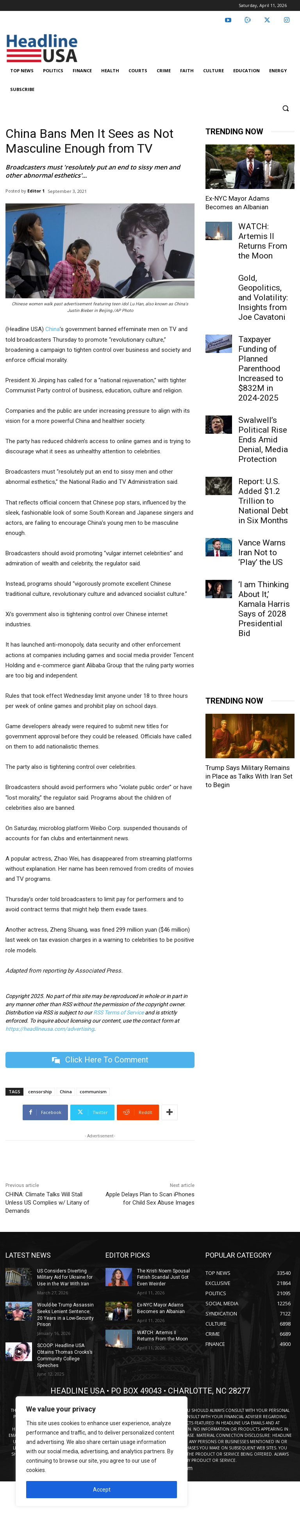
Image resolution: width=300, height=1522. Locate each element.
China (52, 329)
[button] (285, 108)
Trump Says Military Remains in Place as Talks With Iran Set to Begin (249, 776)
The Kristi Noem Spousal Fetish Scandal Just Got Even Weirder (163, 1277)
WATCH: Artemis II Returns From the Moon (262, 241)
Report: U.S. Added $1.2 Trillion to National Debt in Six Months (263, 501)
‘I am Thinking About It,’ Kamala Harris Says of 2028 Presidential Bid (264, 609)
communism (93, 1091)
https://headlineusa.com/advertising (49, 1029)
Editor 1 (36, 191)
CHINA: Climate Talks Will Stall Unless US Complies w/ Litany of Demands (47, 1202)
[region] (102, 1451)
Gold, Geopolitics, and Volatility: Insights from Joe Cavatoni (263, 297)
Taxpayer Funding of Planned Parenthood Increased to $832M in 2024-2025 (260, 369)
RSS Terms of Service (118, 1012)
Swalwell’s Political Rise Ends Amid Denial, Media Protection (263, 439)
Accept (102, 1489)
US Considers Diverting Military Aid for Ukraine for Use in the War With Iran (65, 1277)
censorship (40, 1091)
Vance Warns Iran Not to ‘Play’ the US (262, 552)
